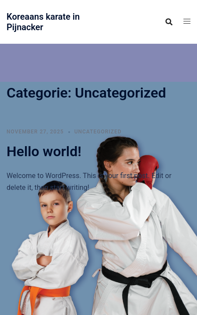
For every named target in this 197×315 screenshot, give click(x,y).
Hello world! (44, 151)
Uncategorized (98, 132)
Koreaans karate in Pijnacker (43, 21)
